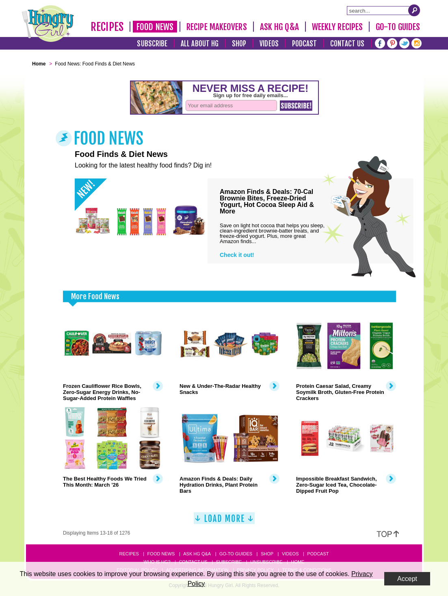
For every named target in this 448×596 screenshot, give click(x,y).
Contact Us (347, 43)
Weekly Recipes (337, 27)
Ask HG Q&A (279, 27)
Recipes (107, 27)
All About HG (200, 43)
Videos (269, 43)
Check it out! (237, 255)
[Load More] (224, 521)
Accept (407, 578)
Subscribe (152, 43)
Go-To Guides (398, 27)
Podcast (304, 43)
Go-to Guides (235, 553)
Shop (239, 43)
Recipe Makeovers (216, 27)
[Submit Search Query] (414, 10)
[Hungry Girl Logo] (48, 23)
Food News (154, 27)
